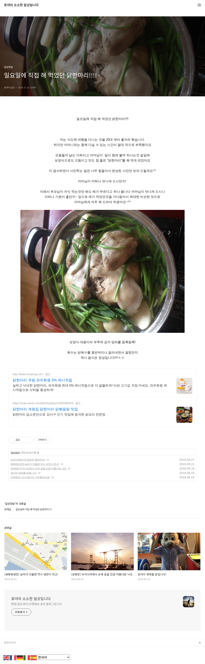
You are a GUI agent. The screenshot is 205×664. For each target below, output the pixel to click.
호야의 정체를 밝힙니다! (24, 473)
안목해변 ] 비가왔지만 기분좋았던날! (30, 477)
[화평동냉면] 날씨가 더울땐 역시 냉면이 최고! (35, 464)
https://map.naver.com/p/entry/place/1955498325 (43, 403)
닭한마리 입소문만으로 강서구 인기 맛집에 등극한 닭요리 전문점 (59, 414)
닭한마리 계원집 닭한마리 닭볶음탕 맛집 (45, 409)
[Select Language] (53, 657)
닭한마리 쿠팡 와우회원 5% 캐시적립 (42, 380)
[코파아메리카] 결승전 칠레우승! (28, 459)
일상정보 (15, 452)
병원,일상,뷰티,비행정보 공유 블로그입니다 (36, 604)
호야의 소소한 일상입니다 (21, 5)
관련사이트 (10, 642)
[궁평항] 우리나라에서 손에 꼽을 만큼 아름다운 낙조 (38, 468)
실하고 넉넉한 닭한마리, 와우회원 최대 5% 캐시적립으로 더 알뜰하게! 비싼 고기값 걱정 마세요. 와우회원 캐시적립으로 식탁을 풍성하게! (90, 388)
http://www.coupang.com (28, 374)
